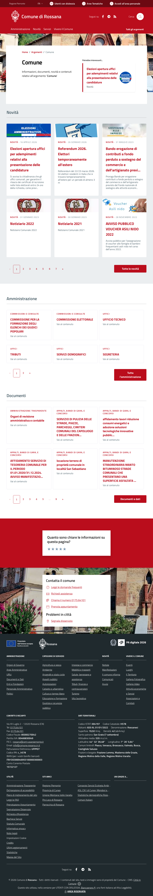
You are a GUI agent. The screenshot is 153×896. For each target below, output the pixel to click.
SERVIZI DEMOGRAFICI (71, 354)
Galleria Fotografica (135, 679)
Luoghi (129, 670)
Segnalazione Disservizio (19, 809)
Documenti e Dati (15, 679)
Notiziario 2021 (70, 223)
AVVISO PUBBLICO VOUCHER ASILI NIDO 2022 (122, 229)
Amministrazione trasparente (28, 410)
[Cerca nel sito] (140, 16)
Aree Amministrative (17, 670)
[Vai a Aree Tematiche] (92, 3)
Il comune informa (111, 674)
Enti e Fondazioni (15, 684)
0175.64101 (16, 727)
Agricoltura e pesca (51, 665)
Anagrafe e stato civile (53, 674)
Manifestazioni (109, 670)
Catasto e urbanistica (52, 689)
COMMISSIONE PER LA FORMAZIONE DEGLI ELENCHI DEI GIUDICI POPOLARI (24, 325)
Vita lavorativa (79, 698)
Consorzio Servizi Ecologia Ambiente (95, 785)
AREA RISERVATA (75, 891)
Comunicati (107, 679)
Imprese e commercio (82, 665)
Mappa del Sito (14, 857)
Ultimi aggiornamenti (17, 847)
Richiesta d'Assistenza (18, 814)
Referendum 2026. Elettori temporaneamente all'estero (72, 156)
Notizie (105, 665)
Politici (10, 693)
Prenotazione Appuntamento (21, 804)
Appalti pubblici (49, 679)
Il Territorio (131, 674)
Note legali (12, 833)
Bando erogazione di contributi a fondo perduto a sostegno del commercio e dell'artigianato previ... (123, 159)
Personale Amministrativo (19, 689)
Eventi (129, 665)
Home (25, 52)
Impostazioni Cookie (16, 838)
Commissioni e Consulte (24, 313)
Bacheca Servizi (14, 819)
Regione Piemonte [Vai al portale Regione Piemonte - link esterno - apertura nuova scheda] (17, 3)
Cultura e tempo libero (53, 693)
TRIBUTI (15, 354)
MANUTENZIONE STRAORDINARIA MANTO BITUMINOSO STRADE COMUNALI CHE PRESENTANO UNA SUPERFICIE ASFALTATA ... (119, 470)
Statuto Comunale (16, 823)
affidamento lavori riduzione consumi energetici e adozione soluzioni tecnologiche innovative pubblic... (121, 427)
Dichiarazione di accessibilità (20, 790)
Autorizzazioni (49, 684)
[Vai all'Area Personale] (125, 3)
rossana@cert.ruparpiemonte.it (28, 742)
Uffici (106, 313)
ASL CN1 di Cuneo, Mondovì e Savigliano (98, 790)
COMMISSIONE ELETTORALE (75, 319)
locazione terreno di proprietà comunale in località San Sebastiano (71, 464)
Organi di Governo (15, 665)
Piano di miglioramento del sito (22, 795)
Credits (10, 843)
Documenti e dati (130, 499)
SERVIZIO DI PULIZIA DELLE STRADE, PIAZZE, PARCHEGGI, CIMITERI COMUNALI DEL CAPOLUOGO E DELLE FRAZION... (75, 427)
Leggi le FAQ (13, 800)
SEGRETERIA (111, 354)
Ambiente (47, 670)
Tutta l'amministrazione (130, 375)
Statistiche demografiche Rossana (95, 795)
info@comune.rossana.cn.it (26, 745)
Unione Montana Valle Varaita (57, 795)
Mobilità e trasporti (81, 670)
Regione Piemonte (51, 785)
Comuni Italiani (85, 800)
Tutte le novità (130, 269)
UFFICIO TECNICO (114, 319)
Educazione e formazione (54, 698)
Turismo (75, 693)
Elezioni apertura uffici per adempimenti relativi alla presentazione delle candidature (102, 76)
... (50, 499)
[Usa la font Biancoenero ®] (62, 3)
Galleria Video (133, 684)
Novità (14, 142)
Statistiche (12, 852)
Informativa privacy (16, 828)
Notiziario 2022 (22, 223)
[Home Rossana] (37, 16)
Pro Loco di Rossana (52, 800)
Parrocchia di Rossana (53, 804)
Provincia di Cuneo (51, 790)
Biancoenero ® (88, 887)
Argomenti (36, 52)
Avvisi (105, 684)
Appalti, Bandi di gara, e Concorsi (71, 412)
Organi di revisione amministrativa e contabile (27, 418)
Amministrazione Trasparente (21, 785)
